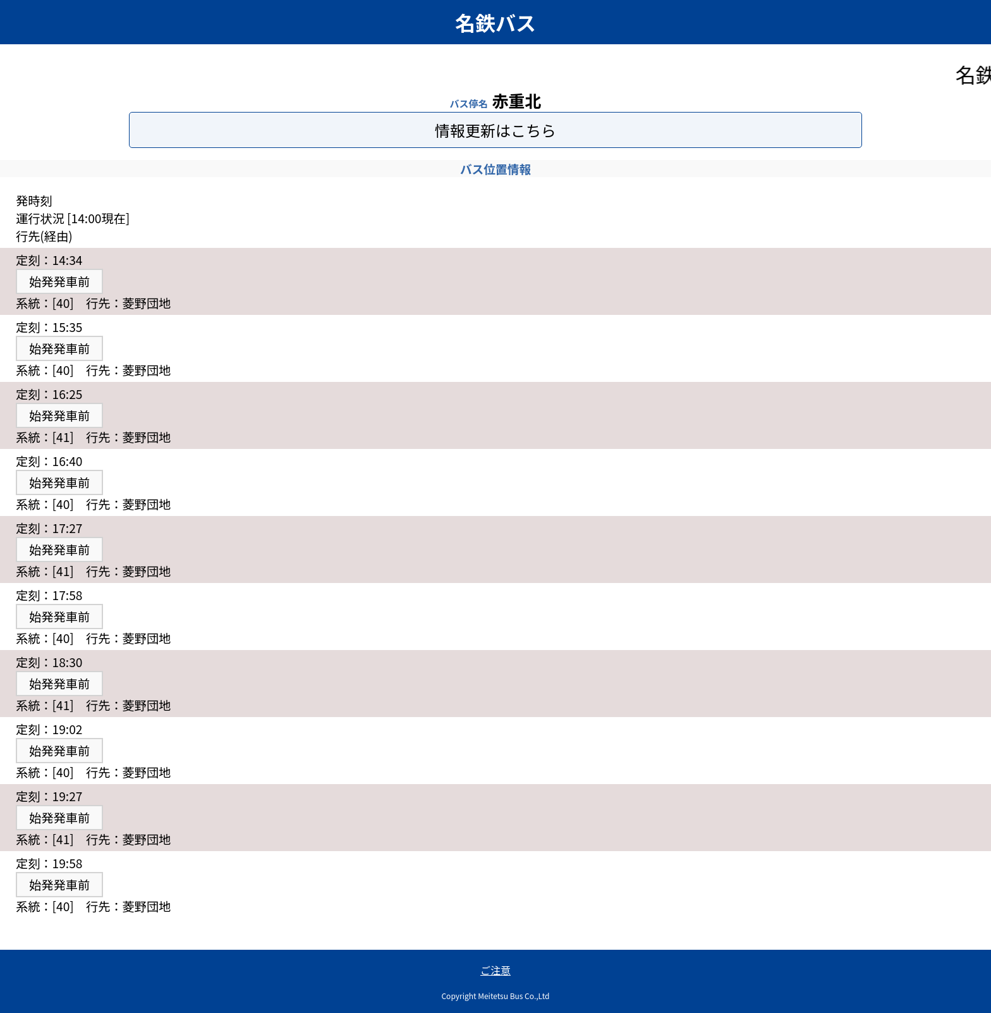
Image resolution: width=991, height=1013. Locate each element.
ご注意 (495, 970)
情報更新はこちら (495, 130)
